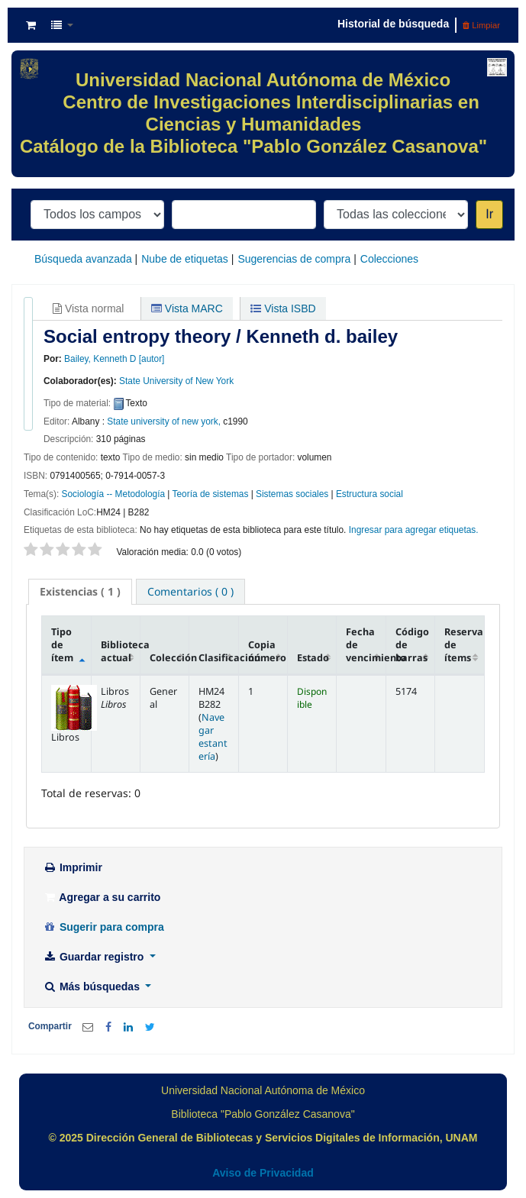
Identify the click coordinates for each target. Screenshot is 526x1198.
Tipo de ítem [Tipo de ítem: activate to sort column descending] (62, 644)
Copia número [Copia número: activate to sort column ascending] (267, 651)
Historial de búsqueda (393, 24)
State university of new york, (164, 421)
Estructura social (369, 494)
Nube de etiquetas (184, 259)
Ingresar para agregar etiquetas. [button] (414, 530)
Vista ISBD (282, 308)
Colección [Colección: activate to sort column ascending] (169, 657)
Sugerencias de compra (293, 259)
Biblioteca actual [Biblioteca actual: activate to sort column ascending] (120, 651)
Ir (489, 214)
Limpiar (481, 25)
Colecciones (389, 259)
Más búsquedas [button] (93, 986)
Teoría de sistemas (211, 494)
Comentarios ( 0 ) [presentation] (190, 591)
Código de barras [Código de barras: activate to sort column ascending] (412, 644)
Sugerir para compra (103, 927)
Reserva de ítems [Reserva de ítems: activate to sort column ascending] (463, 644)
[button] (31, 25)
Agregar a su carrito (101, 897)
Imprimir (72, 867)
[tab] (80, 592)
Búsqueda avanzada (83, 259)
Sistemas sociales (292, 494)
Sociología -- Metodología (114, 494)
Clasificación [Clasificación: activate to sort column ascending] (218, 657)
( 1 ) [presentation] (80, 591)
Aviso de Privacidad (263, 1173)
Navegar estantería (213, 737)
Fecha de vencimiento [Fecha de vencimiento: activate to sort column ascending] (366, 644)
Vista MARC (187, 308)
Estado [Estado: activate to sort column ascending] (313, 657)
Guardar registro (95, 957)
